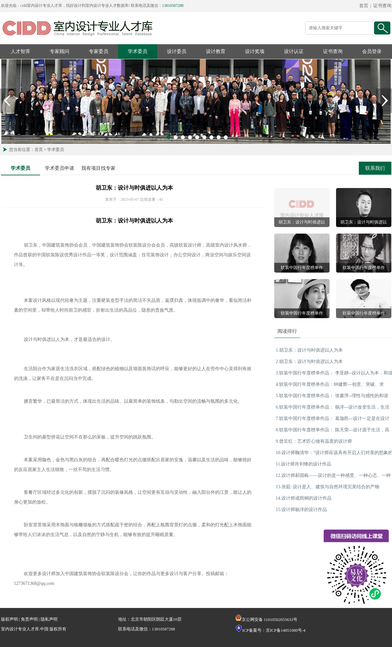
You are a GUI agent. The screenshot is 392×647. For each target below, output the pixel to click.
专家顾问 (59, 51)
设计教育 (215, 51)
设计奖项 (254, 51)
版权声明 (9, 619)
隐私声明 (49, 619)
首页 (363, 5)
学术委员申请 (59, 168)
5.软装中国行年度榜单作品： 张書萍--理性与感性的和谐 (332, 395)
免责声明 (29, 619)
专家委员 (98, 51)
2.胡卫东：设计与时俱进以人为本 (309, 361)
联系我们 (375, 168)
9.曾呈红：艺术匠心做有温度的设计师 (314, 441)
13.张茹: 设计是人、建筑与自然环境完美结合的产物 (328, 486)
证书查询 (382, 5)
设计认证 (294, 51)
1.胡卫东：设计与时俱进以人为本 (309, 350)
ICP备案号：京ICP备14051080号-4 (273, 630)
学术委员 (137, 51)
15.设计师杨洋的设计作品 (301, 509)
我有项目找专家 (98, 168)
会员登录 (372, 51)
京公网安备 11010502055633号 (266, 619)
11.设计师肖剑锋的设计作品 (303, 464)
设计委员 (176, 51)
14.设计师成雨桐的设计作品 (304, 498)
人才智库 (20, 51)
